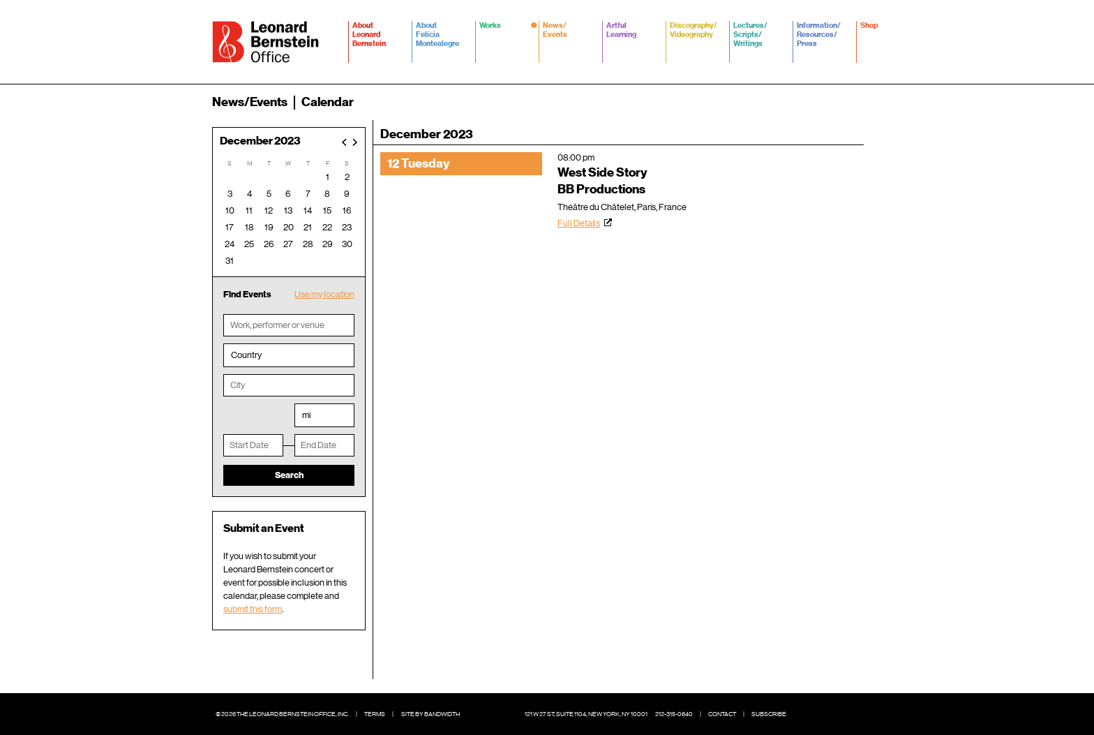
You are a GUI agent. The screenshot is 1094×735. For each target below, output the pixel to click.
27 (288, 244)
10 (229, 210)
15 (327, 210)
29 (327, 244)
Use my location (324, 294)
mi (306, 415)
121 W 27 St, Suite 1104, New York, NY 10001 (586, 714)
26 (269, 244)
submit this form (252, 609)
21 (308, 227)
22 (327, 227)
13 (288, 210)
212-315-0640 (674, 714)
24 (229, 244)
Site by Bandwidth (430, 714)
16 (347, 210)
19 (269, 227)
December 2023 (260, 141)
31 (229, 260)
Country (246, 355)
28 (308, 244)
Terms (374, 714)
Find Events (247, 294)
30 (347, 244)
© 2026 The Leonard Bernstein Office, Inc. (282, 714)
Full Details (578, 223)
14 (308, 210)
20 (288, 227)
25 (249, 244)
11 (249, 210)
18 (249, 227)
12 (268, 210)
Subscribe (768, 714)
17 (229, 227)
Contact (722, 714)
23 (347, 227)
